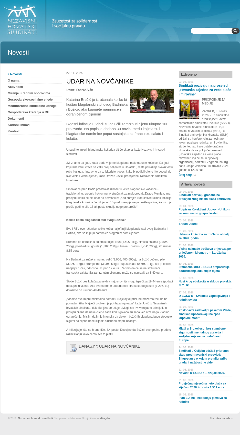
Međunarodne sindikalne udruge (32, 106)
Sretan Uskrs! (188, 224)
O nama (14, 80)
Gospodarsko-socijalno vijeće (30, 99)
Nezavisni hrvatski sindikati (35, 418)
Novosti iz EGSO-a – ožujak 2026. (202, 373)
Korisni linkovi (19, 125)
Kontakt (14, 131)
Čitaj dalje (186, 175)
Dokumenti (16, 118)
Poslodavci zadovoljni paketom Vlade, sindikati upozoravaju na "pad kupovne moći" (205, 314)
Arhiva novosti (193, 184)
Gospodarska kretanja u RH (29, 112)
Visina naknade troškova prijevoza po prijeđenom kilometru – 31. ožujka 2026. (205, 252)
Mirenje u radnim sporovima (29, 93)
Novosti (16, 74)
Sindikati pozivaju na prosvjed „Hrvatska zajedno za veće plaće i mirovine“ (205, 89)
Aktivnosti (15, 87)
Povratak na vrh (220, 418)
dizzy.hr (105, 418)
